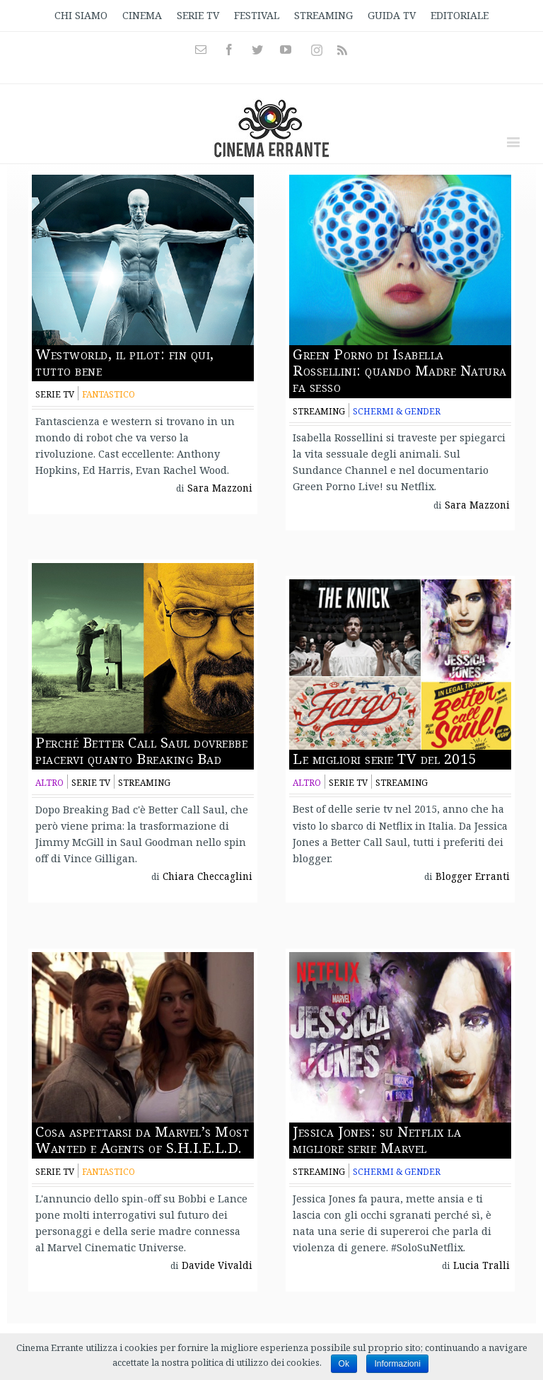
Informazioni (397, 1364)
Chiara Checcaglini (207, 876)
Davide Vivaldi (217, 1265)
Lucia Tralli (481, 1265)
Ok (344, 1364)
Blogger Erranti (473, 876)
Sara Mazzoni (219, 488)
